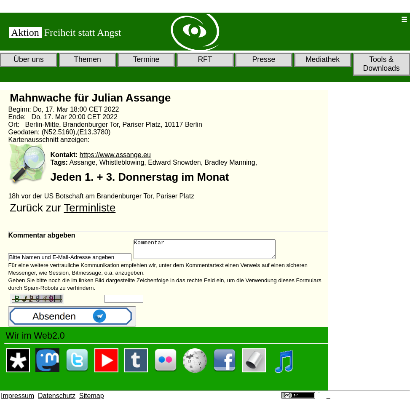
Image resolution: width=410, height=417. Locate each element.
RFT (205, 59)
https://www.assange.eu (115, 154)
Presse (264, 59)
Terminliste (89, 208)
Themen (87, 59)
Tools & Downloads (381, 63)
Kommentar (213, 251)
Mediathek (322, 59)
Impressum (17, 399)
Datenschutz (56, 399)
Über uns (28, 59)
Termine (146, 59)
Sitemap (91, 399)
